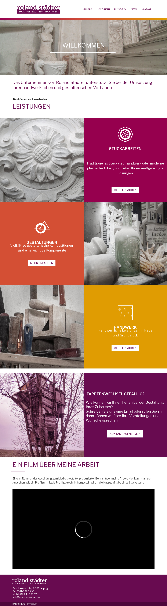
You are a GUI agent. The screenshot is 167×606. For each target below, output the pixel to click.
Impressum (32, 604)
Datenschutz (18, 604)
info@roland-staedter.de (26, 597)
